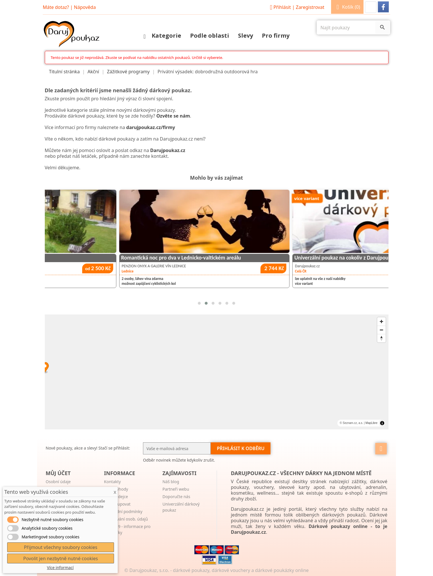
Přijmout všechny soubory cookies (60, 547)
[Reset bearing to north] (381, 338)
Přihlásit (296, 7)
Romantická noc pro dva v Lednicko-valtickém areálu (275, 257)
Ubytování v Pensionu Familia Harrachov (88, 257)
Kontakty (112, 481)
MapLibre (372, 423)
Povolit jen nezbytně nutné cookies (60, 558)
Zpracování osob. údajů (126, 519)
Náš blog (171, 481)
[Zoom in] (381, 321)
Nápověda (85, 7)
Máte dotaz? (56, 7)
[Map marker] (217, 368)
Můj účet (58, 473)
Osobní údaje (58, 481)
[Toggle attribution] (382, 423)
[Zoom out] (381, 330)
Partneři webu (176, 489)
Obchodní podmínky (123, 511)
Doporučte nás (176, 496)
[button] (370, 7)
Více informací (60, 567)
